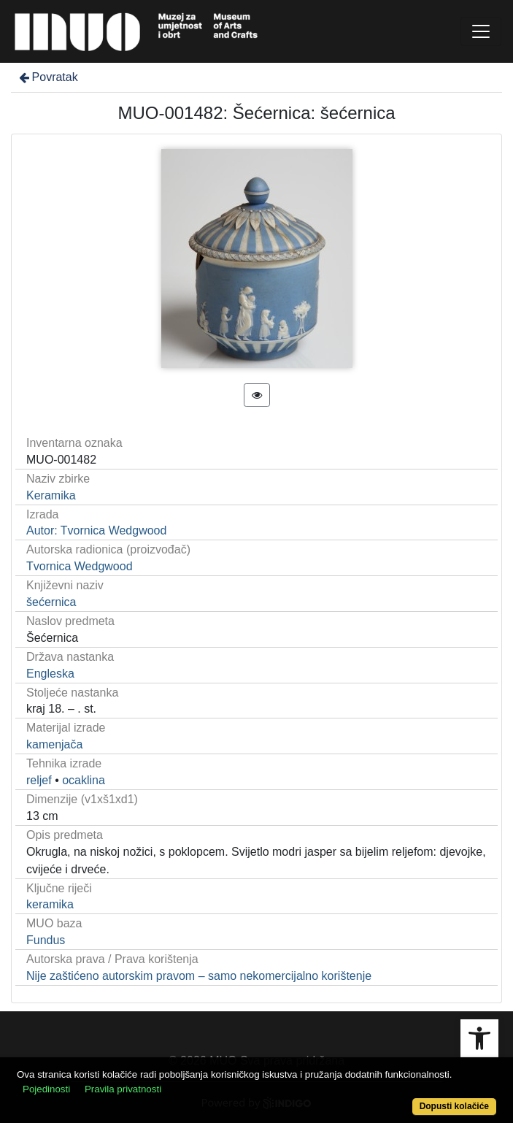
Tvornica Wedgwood (79, 566)
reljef (39, 780)
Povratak (47, 77)
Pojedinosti (46, 1089)
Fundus (45, 940)
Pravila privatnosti (123, 1089)
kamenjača (54, 744)
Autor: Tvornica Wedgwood (96, 530)
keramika (50, 904)
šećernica (51, 602)
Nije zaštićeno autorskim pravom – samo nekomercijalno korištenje (198, 976)
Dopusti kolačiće (454, 1106)
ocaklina (83, 780)
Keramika (51, 495)
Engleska (50, 673)
